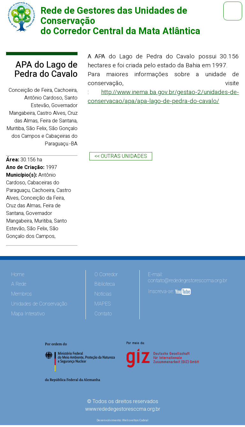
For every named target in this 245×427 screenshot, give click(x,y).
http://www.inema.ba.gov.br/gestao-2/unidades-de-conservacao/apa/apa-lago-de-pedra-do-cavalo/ (163, 97)
